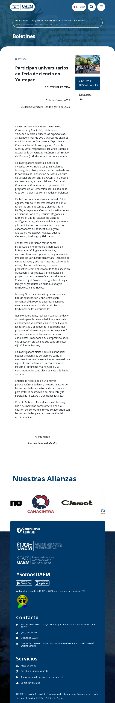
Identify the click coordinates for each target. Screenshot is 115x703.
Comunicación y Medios (32, 20)
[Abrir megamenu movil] (101, 7)
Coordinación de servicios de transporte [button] (42, 677)
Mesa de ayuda (28, 665)
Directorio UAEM (29, 637)
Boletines (80, 20)
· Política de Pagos (54, 698)
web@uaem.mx (28, 645)
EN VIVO (80, 6)
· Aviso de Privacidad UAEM (29, 698)
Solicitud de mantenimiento (34, 671)
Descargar (86, 96)
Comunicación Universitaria (59, 20)
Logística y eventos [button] (31, 682)
